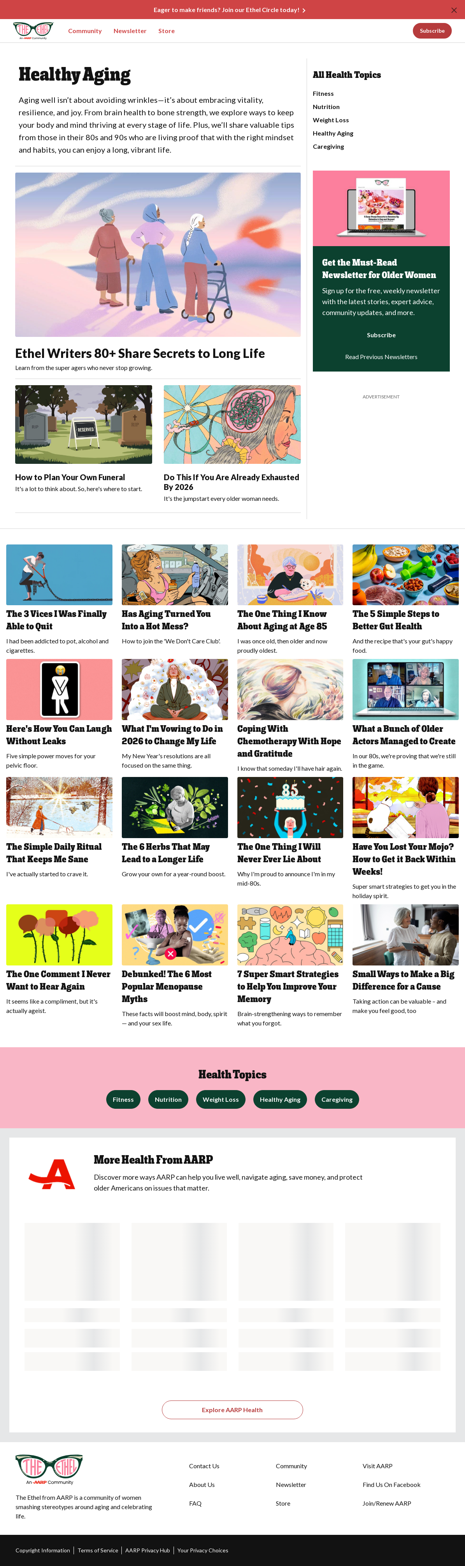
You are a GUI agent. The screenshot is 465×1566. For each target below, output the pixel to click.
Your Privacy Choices (202, 1550)
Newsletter (130, 30)
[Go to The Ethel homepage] (28, 31)
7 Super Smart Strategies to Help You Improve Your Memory (288, 986)
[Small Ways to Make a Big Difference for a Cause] (406, 961)
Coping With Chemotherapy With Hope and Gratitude (289, 741)
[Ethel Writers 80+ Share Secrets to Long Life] (158, 272)
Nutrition (326, 106)
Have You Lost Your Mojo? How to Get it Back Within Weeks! (404, 859)
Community (85, 30)
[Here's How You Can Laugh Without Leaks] (59, 716)
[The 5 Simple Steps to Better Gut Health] (406, 601)
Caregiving (328, 146)
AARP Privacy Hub (147, 1550)
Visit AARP (378, 1465)
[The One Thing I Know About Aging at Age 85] (290, 601)
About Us (202, 1484)
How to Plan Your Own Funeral (70, 477)
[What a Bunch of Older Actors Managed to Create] (406, 716)
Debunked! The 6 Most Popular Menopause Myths (167, 986)
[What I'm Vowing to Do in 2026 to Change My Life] (175, 716)
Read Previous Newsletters (381, 356)
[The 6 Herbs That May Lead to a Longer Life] (175, 830)
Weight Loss (331, 119)
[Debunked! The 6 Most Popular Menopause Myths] (175, 968)
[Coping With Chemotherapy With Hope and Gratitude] (290, 718)
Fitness (323, 93)
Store (166, 30)
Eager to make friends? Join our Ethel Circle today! (227, 9)
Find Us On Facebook (392, 1484)
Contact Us (204, 1465)
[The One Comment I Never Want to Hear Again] (59, 961)
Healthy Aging (333, 133)
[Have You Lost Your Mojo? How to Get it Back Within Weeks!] (406, 840)
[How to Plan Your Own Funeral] (83, 439)
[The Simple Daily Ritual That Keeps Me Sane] (59, 830)
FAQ (195, 1503)
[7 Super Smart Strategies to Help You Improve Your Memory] (290, 968)
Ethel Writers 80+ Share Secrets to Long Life (140, 353)
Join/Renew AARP (387, 1503)
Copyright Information (43, 1550)
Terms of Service (97, 1550)
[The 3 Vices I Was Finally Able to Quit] (59, 601)
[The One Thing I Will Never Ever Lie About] (290, 834)
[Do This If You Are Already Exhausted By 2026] (232, 444)
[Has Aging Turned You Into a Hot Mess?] (175, 597)
